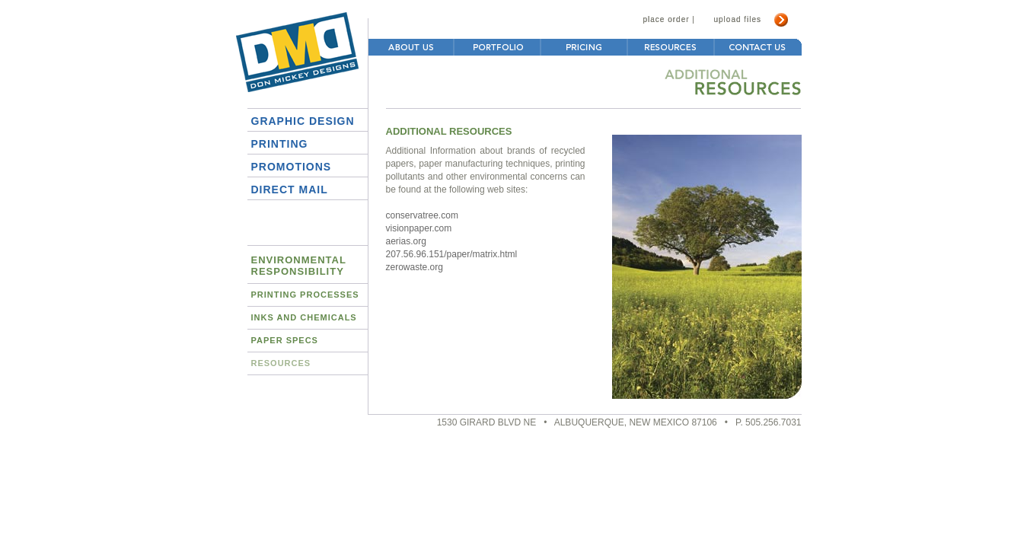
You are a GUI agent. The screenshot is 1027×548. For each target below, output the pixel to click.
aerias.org (406, 241)
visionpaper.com (419, 228)
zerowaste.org (414, 267)
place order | (669, 19)
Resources (281, 363)
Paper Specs (284, 340)
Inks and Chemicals (304, 317)
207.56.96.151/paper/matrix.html (452, 254)
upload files (738, 19)
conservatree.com (422, 215)
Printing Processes (305, 294)
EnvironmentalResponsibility (298, 265)
